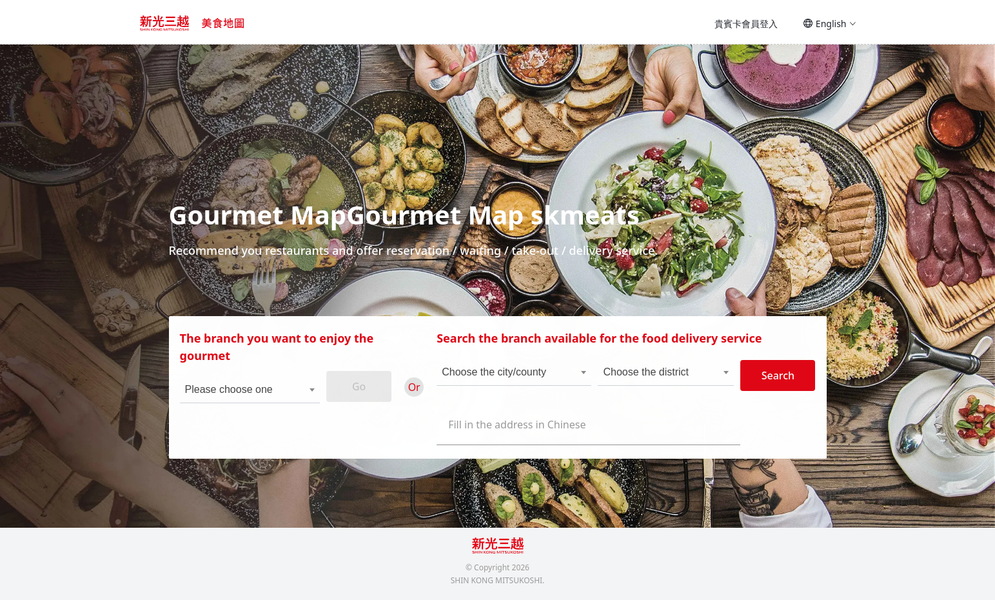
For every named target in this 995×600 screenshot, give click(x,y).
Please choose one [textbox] (233, 395)
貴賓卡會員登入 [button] (746, 23)
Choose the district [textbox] (644, 377)
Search (773, 381)
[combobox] (246, 395)
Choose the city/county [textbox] (495, 377)
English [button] (829, 23)
